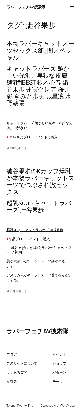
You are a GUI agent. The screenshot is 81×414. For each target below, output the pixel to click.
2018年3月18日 (16, 148)
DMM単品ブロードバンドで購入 (33, 137)
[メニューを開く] (72, 7)
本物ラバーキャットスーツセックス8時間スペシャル (40, 50)
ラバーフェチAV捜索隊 (25, 7)
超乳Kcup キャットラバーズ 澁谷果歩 (34, 229)
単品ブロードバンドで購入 (29, 238)
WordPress (67, 405)
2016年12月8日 (16, 291)
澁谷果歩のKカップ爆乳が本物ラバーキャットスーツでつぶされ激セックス (40, 181)
